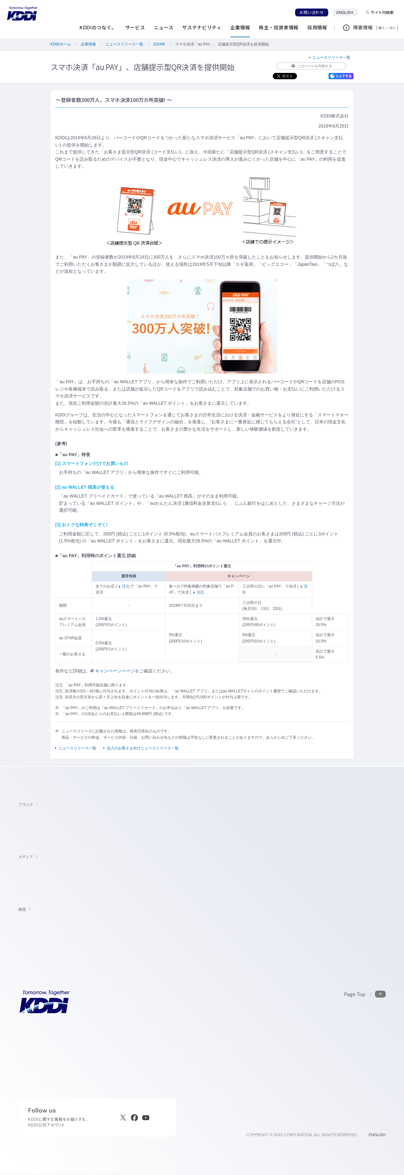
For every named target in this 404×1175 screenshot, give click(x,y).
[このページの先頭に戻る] (365, 994)
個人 (381, 28)
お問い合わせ (312, 12)
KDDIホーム (60, 44)
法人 (393, 28)
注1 (123, 586)
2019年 (159, 44)
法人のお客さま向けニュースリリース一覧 (143, 748)
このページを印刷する (311, 66)
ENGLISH (345, 12)
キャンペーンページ (113, 670)
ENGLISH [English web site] (377, 1134)
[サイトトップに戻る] (22, 13)
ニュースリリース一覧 (124, 44)
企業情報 (88, 44)
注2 (198, 592)
